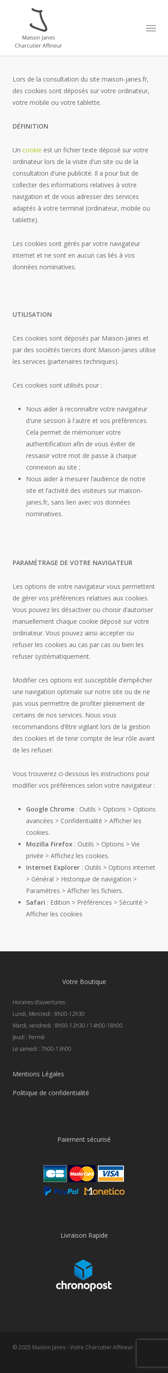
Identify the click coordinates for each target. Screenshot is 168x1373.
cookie (32, 150)
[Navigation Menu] (151, 27)
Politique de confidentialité (51, 1092)
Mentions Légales (38, 1074)
